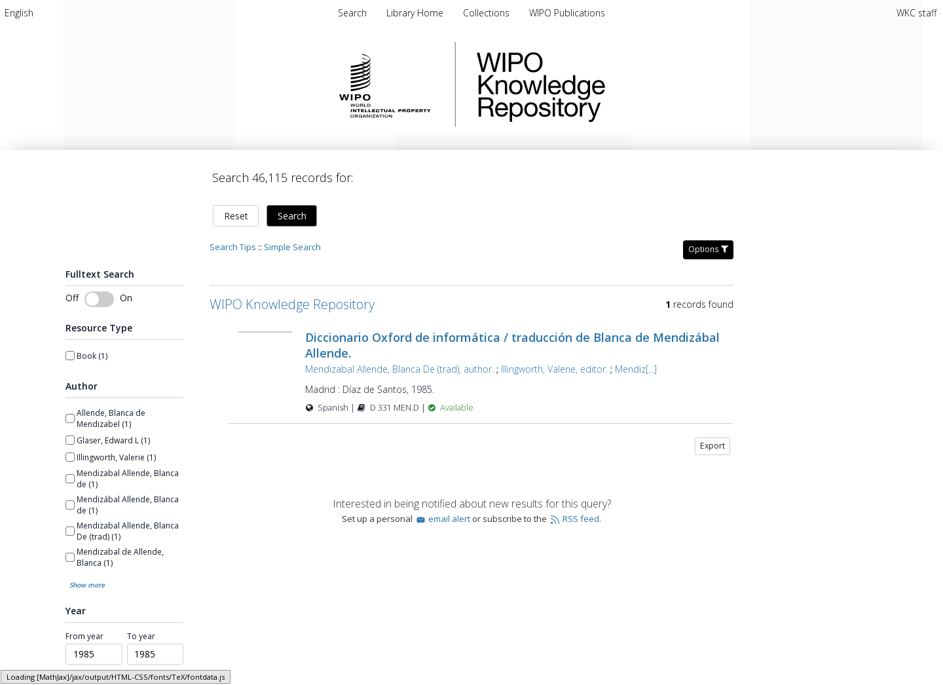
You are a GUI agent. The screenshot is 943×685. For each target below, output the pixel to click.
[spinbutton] (93, 654)
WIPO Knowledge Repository (594, 84)
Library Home (416, 13)
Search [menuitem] (352, 13)
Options (708, 249)
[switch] (99, 299)
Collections (487, 13)
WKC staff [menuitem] (916, 13)
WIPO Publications (567, 13)
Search (292, 216)
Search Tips (233, 247)
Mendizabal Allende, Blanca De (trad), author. (399, 369)
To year (141, 636)
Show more (87, 584)
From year (84, 636)
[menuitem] (19, 13)
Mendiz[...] (636, 369)
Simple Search (292, 247)
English (19, 13)
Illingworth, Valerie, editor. (554, 369)
